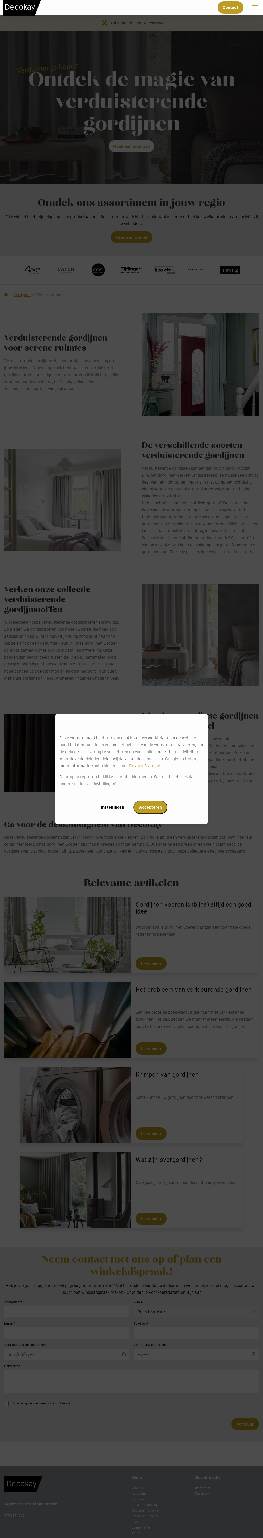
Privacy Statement (146, 765)
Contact (230, 7)
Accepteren (150, 807)
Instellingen (112, 807)
